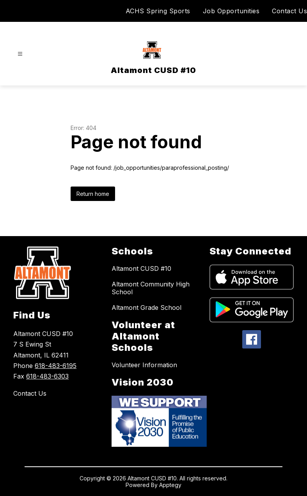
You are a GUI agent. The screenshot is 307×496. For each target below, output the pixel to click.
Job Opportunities (231, 11)
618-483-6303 (47, 376)
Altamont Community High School (151, 288)
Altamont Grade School (146, 307)
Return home (92, 193)
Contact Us (289, 11)
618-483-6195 (55, 366)
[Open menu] (20, 54)
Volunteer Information (144, 365)
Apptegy (170, 485)
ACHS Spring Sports (158, 11)
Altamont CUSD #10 (141, 268)
